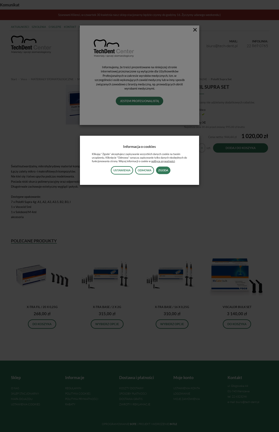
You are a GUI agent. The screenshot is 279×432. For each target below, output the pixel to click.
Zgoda (163, 170)
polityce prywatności (163, 161)
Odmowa (144, 170)
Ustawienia (122, 170)
